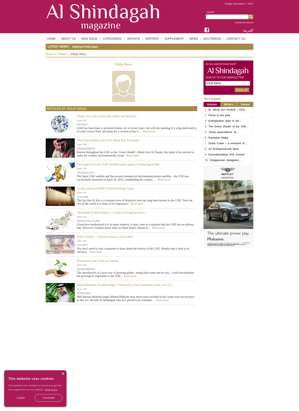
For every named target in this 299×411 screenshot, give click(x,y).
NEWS (193, 38)
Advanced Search (243, 22)
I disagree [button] (48, 397)
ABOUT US (68, 38)
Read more (51, 389)
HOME (51, 38)
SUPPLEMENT (174, 38)
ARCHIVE (133, 38)
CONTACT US (236, 38)
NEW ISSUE (89, 38)
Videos (245, 104)
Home (49, 54)
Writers (62, 54)
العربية (248, 30)
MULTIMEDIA (212, 38)
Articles (212, 104)
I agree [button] (20, 397)
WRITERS (152, 38)
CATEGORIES (112, 38)
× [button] (62, 373)
